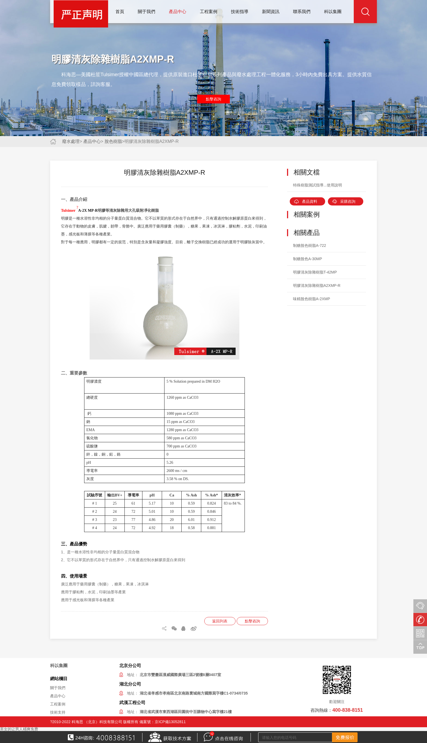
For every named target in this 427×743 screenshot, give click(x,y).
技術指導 (239, 11)
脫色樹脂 (113, 141)
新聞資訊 (270, 11)
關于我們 (146, 11)
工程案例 (208, 11)
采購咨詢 (347, 201)
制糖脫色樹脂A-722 (309, 245)
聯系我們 (301, 11)
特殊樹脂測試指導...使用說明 (317, 185)
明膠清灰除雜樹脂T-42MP (315, 272)
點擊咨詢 (213, 99)
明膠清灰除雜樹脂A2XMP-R (316, 285)
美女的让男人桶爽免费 (19, 729)
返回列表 (219, 621)
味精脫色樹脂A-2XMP (311, 299)
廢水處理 (71, 141)
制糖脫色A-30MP (307, 259)
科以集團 (332, 11)
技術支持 (57, 712)
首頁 (119, 11)
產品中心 (177, 11)
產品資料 (309, 201)
